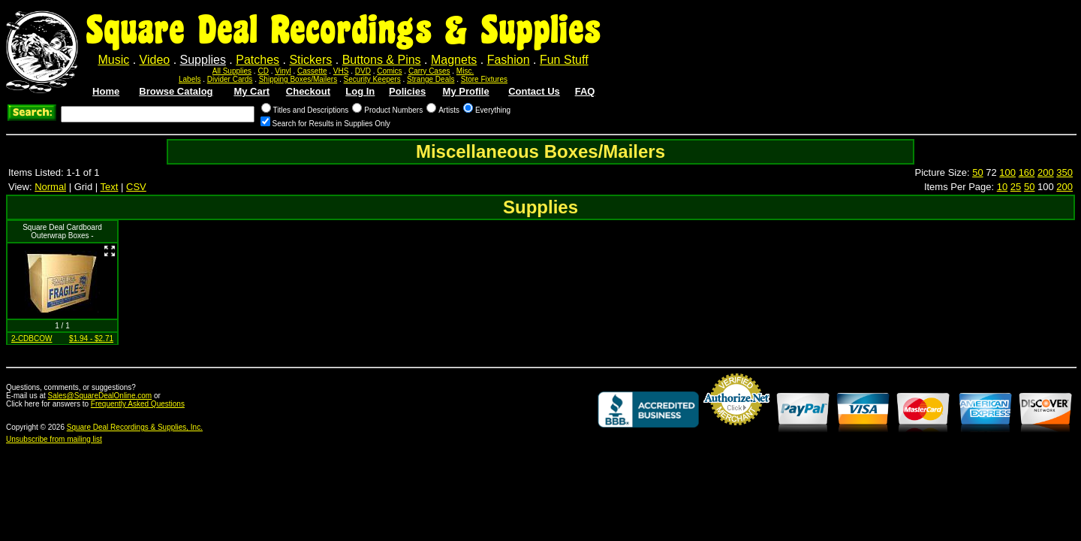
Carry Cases (429, 71)
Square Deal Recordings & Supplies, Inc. (135, 427)
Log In (360, 91)
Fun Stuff (564, 59)
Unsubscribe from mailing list (54, 439)
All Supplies (231, 71)
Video (155, 59)
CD (262, 71)
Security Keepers (372, 79)
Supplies (203, 59)
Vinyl (283, 71)
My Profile (466, 91)
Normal (50, 186)
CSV (136, 186)
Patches (257, 59)
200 (1045, 172)
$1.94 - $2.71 (91, 338)
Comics (389, 71)
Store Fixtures (484, 79)
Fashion (508, 59)
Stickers (310, 59)
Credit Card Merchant (736, 431)
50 (977, 172)
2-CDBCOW (31, 338)
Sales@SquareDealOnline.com (100, 395)
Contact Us (534, 91)
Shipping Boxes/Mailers (298, 79)
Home (105, 91)
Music (113, 59)
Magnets (454, 59)
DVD (363, 71)
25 (1015, 186)
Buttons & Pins (381, 59)
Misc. (465, 71)
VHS (341, 71)
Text (110, 186)
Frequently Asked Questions (138, 404)
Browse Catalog (175, 91)
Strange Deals (430, 79)
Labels (189, 79)
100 (1007, 172)
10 (1002, 186)
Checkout (308, 91)
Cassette (312, 71)
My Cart (251, 91)
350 (1064, 172)
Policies (407, 91)
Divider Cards (230, 79)
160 (1027, 172)
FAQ (585, 91)
